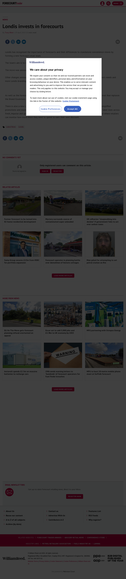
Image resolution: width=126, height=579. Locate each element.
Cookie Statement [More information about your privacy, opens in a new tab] (70, 101)
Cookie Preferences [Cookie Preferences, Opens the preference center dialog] (50, 109)
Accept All (72, 109)
